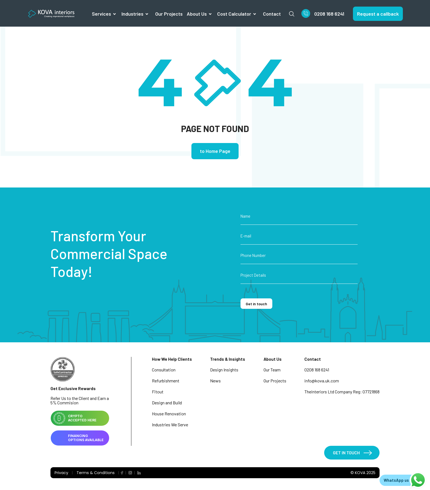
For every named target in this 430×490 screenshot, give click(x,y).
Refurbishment (165, 380)
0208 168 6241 (329, 13)
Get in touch (257, 303)
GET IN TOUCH (345, 453)
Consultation (164, 370)
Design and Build (167, 402)
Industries (132, 13)
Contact (272, 13)
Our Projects (169, 13)
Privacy (61, 473)
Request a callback (378, 13)
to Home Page (215, 152)
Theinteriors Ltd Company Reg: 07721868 (342, 391)
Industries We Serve (170, 424)
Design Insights (224, 370)
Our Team (272, 370)
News (215, 380)
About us (197, 13)
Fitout (157, 391)
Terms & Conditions (96, 473)
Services (101, 13)
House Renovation (169, 413)
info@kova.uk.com (321, 380)
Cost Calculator (234, 13)
